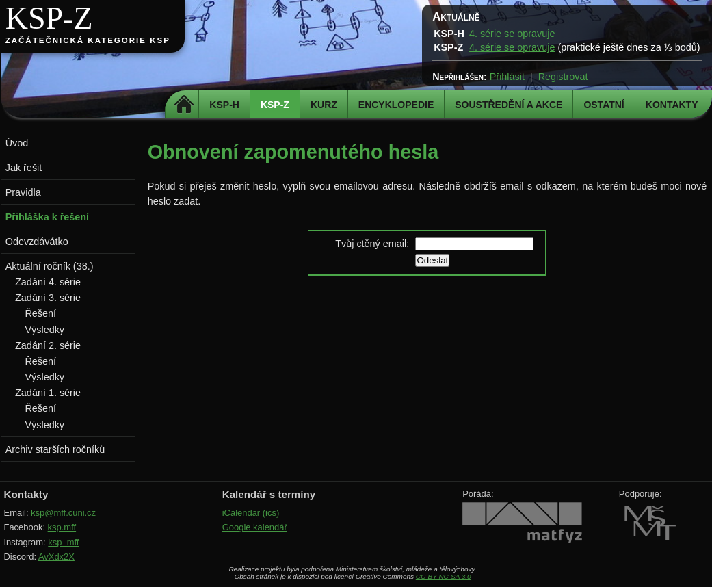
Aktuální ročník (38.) (49, 266)
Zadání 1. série (48, 392)
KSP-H (224, 104)
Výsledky (44, 329)
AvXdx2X (56, 556)
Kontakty (672, 104)
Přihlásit (507, 76)
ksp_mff (63, 542)
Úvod (17, 143)
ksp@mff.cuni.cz (63, 513)
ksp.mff (62, 527)
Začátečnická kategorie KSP (87, 40)
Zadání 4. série (48, 281)
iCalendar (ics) (251, 513)
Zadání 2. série (48, 345)
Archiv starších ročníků (55, 449)
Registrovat (563, 76)
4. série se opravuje (512, 33)
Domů (183, 104)
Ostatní (603, 104)
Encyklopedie (396, 104)
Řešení (40, 313)
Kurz (324, 104)
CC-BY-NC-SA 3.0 (443, 576)
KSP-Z (49, 18)
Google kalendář (254, 527)
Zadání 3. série (48, 297)
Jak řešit (23, 167)
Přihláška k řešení (47, 216)
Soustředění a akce (508, 104)
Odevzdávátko (36, 241)
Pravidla (23, 192)
